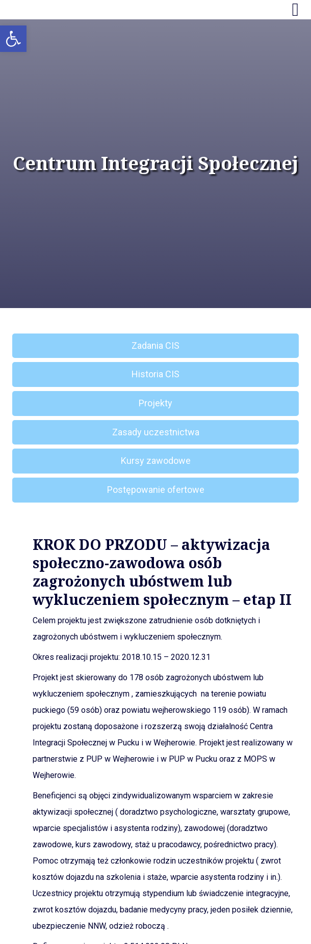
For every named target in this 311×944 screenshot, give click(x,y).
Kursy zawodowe (156, 460)
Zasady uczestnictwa (155, 432)
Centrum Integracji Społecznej (155, 163)
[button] (13, 38)
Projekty (155, 403)
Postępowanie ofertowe (155, 489)
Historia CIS (155, 374)
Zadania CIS (155, 345)
